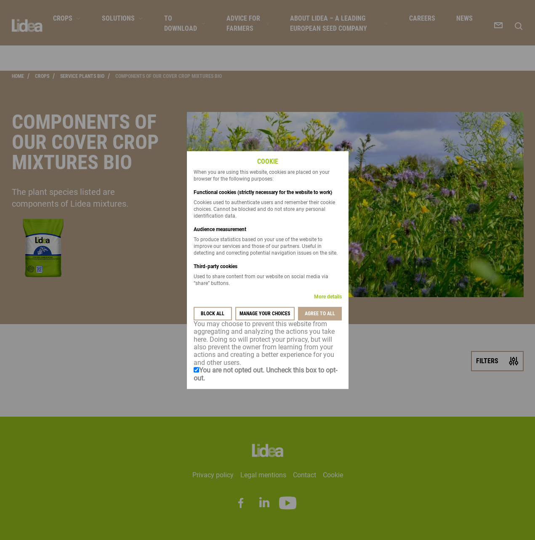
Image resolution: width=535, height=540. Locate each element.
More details (328, 297)
